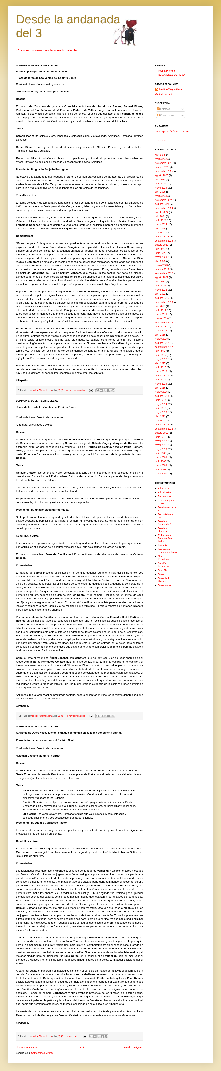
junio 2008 (160, 461)
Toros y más (164, 585)
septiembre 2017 (164, 347)
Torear (161, 574)
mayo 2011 (161, 445)
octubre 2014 (162, 396)
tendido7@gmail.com (171, 89)
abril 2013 (160, 416)
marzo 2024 (161, 232)
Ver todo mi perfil (164, 94)
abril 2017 (160, 363)
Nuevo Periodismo (164, 558)
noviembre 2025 (163, 163)
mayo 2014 (161, 404)
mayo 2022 (161, 289)
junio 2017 (160, 355)
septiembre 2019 (164, 302)
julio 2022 (160, 281)
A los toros (163, 488)
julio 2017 (160, 351)
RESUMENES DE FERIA (171, 74)
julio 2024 (160, 216)
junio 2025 (160, 183)
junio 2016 (160, 367)
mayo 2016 (161, 371)
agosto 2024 (161, 212)
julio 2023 (160, 249)
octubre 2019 (162, 297)
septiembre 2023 (164, 240)
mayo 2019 (161, 314)
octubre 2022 (162, 269)
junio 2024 (160, 220)
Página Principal (166, 70)
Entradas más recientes (29, 1047)
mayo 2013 (161, 412)
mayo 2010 (161, 449)
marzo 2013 (161, 420)
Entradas (163, 109)
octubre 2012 (162, 424)
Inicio (82, 1047)
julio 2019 (160, 306)
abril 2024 (160, 228)
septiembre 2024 (164, 208)
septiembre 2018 (164, 322)
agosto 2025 (161, 175)
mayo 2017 (161, 359)
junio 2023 (160, 253)
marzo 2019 (161, 318)
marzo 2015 (161, 391)
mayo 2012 (161, 441)
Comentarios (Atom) (42, 1053)
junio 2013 (160, 408)
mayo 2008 (161, 465)
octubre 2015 (162, 375)
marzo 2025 (161, 196)
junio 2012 (160, 437)
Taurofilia (163, 570)
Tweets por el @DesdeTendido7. (172, 131)
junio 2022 (160, 285)
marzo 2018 (161, 338)
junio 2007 (160, 469)
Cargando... (161, 140)
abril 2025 (160, 191)
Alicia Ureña (164, 492)
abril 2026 (160, 155)
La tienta (162, 545)
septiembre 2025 (164, 171)
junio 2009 (160, 453)
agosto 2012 (161, 432)
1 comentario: (72, 1036)
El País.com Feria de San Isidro (165, 538)
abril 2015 (160, 387)
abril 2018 (160, 334)
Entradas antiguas (132, 1047)
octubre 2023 (162, 236)
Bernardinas (164, 496)
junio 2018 (160, 326)
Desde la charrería (163, 530)
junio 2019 (160, 310)
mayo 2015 (161, 383)
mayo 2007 (161, 473)
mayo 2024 (161, 224)
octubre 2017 (162, 343)
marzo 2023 (161, 265)
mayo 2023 (161, 257)
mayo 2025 (161, 187)
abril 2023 (160, 261)
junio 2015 (160, 379)
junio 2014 (160, 400)
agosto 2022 (161, 277)
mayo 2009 (161, 457)
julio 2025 (160, 179)
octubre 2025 (162, 167)
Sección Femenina (163, 565)
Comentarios (165, 115)
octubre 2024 (162, 204)
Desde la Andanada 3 (164, 523)
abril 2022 (160, 293)
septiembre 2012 (164, 428)
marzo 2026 (161, 159)
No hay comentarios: (76, 390)
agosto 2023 (161, 244)
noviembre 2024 (163, 200)
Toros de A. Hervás (164, 580)
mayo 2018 (161, 330)
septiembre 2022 (164, 273)
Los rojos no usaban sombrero (167, 551)
